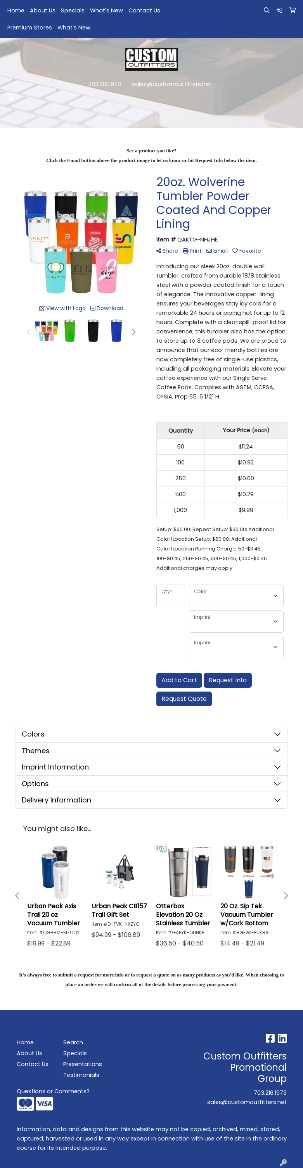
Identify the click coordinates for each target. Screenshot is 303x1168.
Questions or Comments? (53, 1091)
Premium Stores (29, 27)
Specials (73, 10)
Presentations (81, 1064)
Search (73, 1042)
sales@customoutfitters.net (171, 84)
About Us (42, 10)
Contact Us (144, 10)
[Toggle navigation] (12, 97)
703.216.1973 (104, 84)
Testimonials (81, 1075)
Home (15, 10)
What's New (106, 10)
